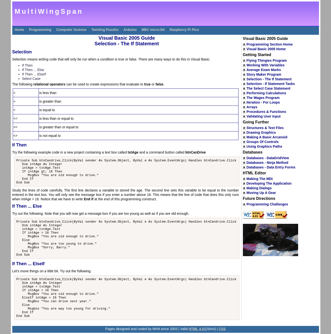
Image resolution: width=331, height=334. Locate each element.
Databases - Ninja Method (267, 163)
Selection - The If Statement (269, 79)
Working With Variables (266, 65)
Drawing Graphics (261, 132)
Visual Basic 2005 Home (266, 49)
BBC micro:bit (153, 30)
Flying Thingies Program (267, 60)
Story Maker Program (264, 74)
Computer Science (71, 30)
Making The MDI (260, 179)
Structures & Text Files (265, 128)
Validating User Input (264, 116)
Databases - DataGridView (268, 158)
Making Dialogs (259, 188)
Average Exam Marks (264, 70)
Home (19, 30)
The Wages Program (263, 98)
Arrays (252, 107)
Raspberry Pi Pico (184, 30)
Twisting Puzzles (105, 30)
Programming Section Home (270, 44)
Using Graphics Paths (264, 146)
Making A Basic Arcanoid (267, 137)
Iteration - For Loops (263, 102)
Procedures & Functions (266, 112)
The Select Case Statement (269, 88)
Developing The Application (269, 183)
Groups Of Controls (263, 142)
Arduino (130, 30)
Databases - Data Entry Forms (271, 167)
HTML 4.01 (197, 329)
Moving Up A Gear (261, 193)
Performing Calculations (266, 93)
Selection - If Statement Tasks (271, 84)
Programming (40, 30)
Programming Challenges (267, 204)
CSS (222, 329)
